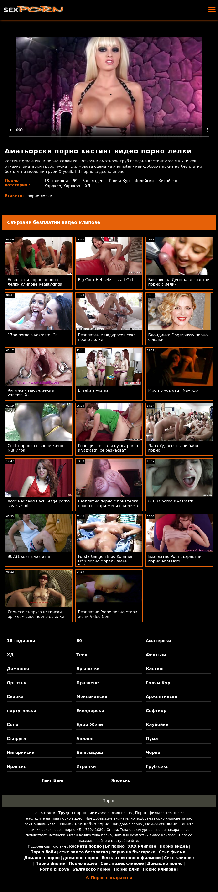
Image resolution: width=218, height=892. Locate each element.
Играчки (86, 766)
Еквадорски (90, 710)
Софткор (156, 710)
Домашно (18, 668)
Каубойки (157, 724)
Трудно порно (72, 813)
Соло (12, 724)
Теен (81, 654)
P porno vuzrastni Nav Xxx (173, 390)
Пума (152, 738)
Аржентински (161, 696)
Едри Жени (89, 724)
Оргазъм (17, 682)
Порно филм (147, 813)
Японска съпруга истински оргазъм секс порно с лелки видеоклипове (36, 616)
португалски (21, 710)
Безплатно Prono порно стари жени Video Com (107, 614)
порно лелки (40, 196)
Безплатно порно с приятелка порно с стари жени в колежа (108, 503)
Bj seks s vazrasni (95, 390)
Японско (121, 780)
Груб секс (157, 766)
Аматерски (158, 640)
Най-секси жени (161, 824)
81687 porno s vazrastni (171, 501)
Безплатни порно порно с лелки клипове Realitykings (35, 282)
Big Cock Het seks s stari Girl (105, 280)
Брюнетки (88, 668)
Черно (153, 752)
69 (75, 180)
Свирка (15, 696)
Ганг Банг (53, 780)
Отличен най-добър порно (83, 824)
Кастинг (155, 668)
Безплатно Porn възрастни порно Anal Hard (174, 558)
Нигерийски (21, 752)
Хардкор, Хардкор (62, 186)
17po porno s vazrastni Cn (33, 335)
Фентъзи (156, 654)
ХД (88, 186)
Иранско (17, 766)
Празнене (87, 682)
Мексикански (91, 696)
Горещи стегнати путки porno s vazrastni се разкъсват (108, 448)
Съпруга (16, 738)
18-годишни (56, 180)
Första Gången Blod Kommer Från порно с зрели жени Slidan (105, 561)
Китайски (169, 180)
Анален (84, 738)
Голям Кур (120, 180)
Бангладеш (93, 180)
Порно (109, 800)
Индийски (145, 180)
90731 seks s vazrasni (29, 556)
